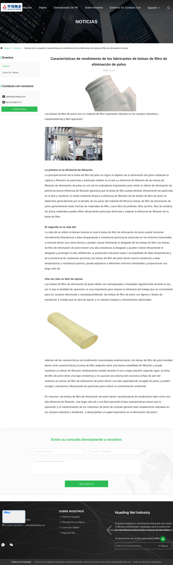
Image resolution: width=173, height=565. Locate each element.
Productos (26, 7)
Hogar (9, 7)
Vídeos (43, 7)
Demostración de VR (66, 7)
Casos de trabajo (10, 72)
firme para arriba (164, 546)
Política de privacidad (21, 562)
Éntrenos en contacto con (125, 7)
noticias (16, 48)
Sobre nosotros (94, 7)
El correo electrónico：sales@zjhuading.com (23, 525)
